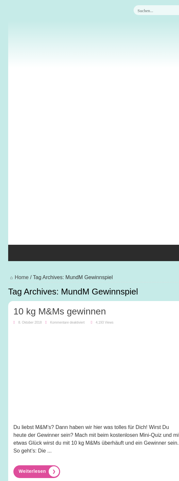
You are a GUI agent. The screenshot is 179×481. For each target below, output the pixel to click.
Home (18, 277)
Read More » (36, 471)
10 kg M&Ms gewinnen (59, 311)
